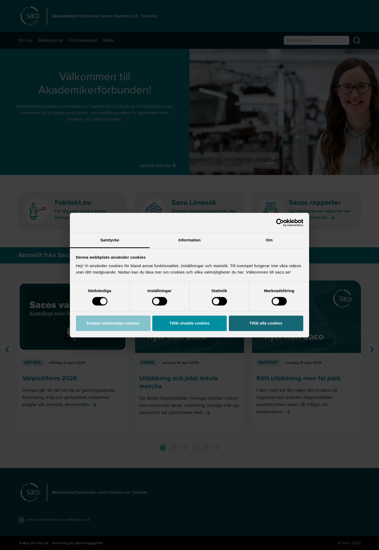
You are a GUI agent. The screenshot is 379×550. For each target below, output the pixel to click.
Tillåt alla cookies (266, 323)
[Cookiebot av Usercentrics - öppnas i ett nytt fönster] (280, 223)
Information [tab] (189, 240)
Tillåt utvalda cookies (189, 323)
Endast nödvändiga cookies (113, 323)
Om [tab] (269, 240)
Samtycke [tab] (109, 240)
